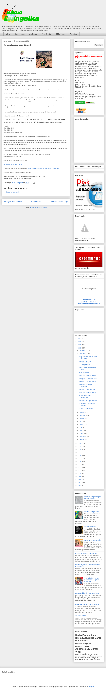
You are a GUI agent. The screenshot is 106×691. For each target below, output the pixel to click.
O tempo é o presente (91, 512)
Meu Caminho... (84, 373)
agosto (82, 418)
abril (81, 430)
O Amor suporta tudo (86, 408)
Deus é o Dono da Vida (87, 390)
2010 (80, 473)
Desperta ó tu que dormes (88, 401)
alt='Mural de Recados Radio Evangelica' (89, 141)
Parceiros (73, 34)
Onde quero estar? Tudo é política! (87, 604)
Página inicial (36, 202)
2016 (80, 455)
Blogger (91, 686)
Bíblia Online (60, 34)
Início (8, 34)
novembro (83, 353)
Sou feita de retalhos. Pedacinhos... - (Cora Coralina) (91, 580)
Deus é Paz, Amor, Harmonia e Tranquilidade (85, 363)
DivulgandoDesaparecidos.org (89, 303)
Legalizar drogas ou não (92, 540)
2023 (80, 342)
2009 (80, 476)
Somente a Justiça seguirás (85, 386)
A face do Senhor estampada (85, 396)
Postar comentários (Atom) (38, 207)
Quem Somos (20, 34)
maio (81, 427)
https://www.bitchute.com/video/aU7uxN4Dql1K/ (43, 168)
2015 (80, 458)
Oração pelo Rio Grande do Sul (86, 553)
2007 (80, 482)
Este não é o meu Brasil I (87, 376)
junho (82, 424)
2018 (80, 449)
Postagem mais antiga (59, 202)
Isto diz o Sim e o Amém (87, 382)
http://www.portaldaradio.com (13, 164)
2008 (80, 479)
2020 (80, 443)
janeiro (82, 439)
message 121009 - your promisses (87, 593)
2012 (80, 467)
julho (81, 421)
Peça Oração (46, 34)
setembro (83, 415)
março (82, 433)
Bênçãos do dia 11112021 (88, 379)
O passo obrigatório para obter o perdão (92, 497)
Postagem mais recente (13, 202)
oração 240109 (80, 616)
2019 (80, 446)
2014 (80, 461)
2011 (80, 470)
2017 (80, 452)
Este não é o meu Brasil (87, 393)
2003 (80, 485)
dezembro (83, 350)
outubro (82, 412)
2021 (80, 348)
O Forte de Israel (90, 527)
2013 (80, 464)
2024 (80, 339)
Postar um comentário (13, 192)
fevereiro (83, 436)
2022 (80, 345)
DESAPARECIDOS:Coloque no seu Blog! (88, 300)
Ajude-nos (33, 34)
